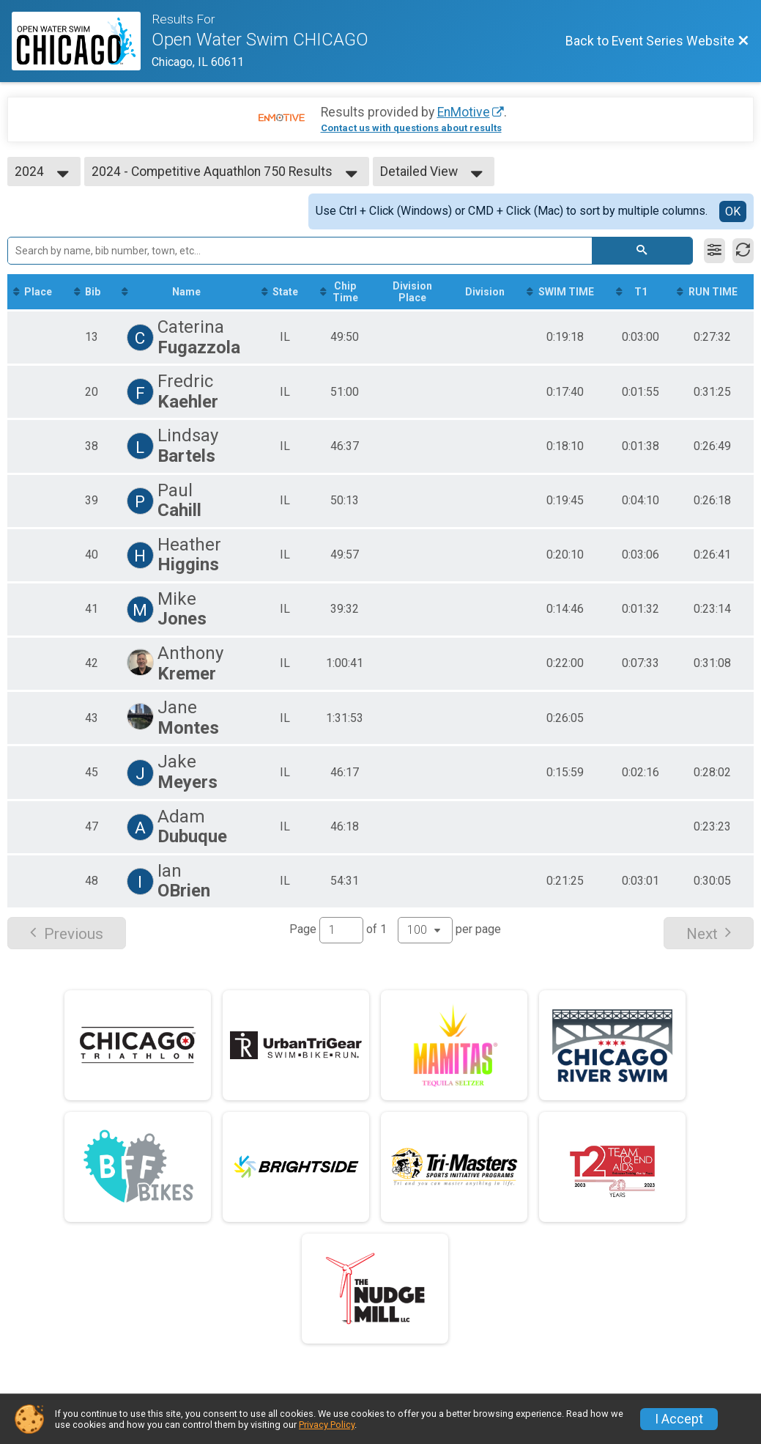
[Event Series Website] (82, 41)
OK (732, 211)
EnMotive (463, 112)
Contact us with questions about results (411, 127)
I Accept (679, 1419)
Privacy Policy (326, 1424)
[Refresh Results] (743, 250)
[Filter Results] (714, 250)
